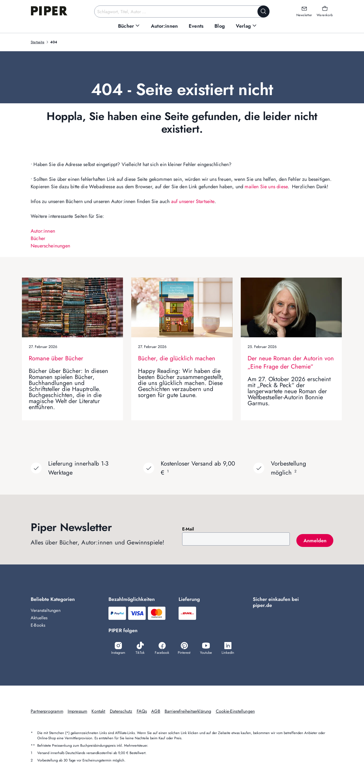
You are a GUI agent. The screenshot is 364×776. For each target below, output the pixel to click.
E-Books (38, 625)
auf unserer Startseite (192, 201)
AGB (155, 711)
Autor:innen (43, 231)
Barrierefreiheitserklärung (188, 711)
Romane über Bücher (56, 358)
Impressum (77, 711)
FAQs (142, 711)
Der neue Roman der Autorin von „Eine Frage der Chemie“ (291, 362)
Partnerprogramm (47, 711)
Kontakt (98, 711)
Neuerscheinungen (50, 245)
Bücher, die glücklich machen (176, 358)
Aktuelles (39, 618)
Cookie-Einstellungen (235, 711)
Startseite (37, 42)
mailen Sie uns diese (266, 186)
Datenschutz (121, 711)
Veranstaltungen (46, 610)
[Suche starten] (263, 11)
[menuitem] (129, 26)
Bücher (38, 238)
